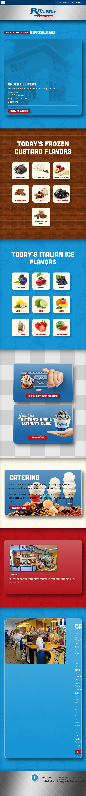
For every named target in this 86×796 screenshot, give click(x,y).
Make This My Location (17, 32)
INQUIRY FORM (19, 507)
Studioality (49, 781)
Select (78, 2)
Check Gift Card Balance (43, 396)
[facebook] (35, 778)
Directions (13, 101)
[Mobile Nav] (3, 4)
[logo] (43, 12)
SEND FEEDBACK (19, 110)
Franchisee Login (49, 777)
